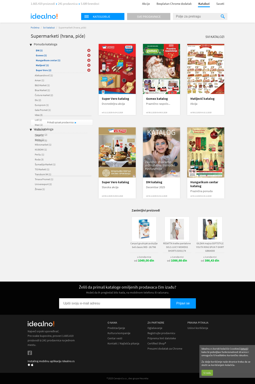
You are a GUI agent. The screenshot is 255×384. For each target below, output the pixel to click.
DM (39, 50)
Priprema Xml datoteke (161, 338)
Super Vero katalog (115, 99)
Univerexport (43, 184)
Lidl (38, 119)
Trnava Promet (44, 179)
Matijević (42, 65)
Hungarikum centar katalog (204, 184)
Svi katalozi (49, 27)
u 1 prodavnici (177, 256)
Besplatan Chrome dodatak (174, 4)
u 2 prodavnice (144, 256)
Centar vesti (115, 338)
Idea (39, 114)
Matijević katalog (202, 99)
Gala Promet (43, 110)
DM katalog (154, 182)
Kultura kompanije (119, 333)
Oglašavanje (154, 328)
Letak (39, 135)
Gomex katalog (157, 99)
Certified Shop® (156, 343)
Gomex (41, 55)
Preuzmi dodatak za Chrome (164, 348)
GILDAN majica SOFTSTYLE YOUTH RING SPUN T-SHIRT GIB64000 (210, 247)
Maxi (39, 124)
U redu (207, 373)
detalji (244, 348)
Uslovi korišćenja (197, 328)
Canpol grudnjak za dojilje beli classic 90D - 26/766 (144, 245)
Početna (35, 27)
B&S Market (42, 85)
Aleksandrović (44, 75)
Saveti (220, 4)
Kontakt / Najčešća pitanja (123, 343)
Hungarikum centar (48, 60)
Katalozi (203, 4)
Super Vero (43, 70)
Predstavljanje (116, 328)
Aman (39, 80)
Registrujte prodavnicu (161, 333)
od (144, 260)
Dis (38, 100)
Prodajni (41, 140)
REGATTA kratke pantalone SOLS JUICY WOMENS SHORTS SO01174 (177, 247)
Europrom (42, 105)
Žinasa (40, 189)
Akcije (146, 4)
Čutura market (44, 95)
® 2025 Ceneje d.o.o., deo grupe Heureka (127, 378)
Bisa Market (42, 90)
